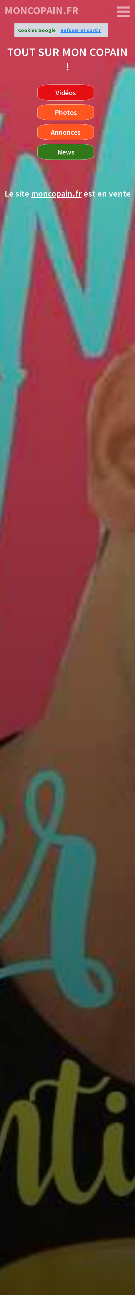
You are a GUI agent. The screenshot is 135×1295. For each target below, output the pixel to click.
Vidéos (65, 92)
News (66, 151)
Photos (66, 112)
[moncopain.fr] (123, 12)
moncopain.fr (41, 10)
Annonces (66, 132)
